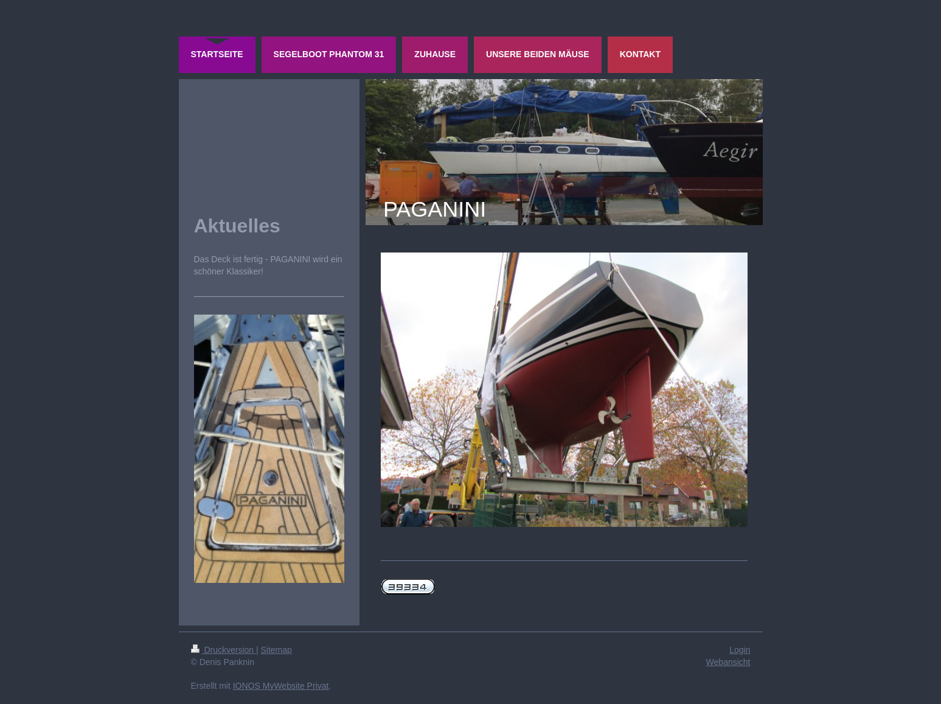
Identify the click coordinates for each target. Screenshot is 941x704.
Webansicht (728, 662)
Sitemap (276, 650)
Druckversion (223, 650)
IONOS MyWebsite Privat (281, 686)
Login (739, 650)
